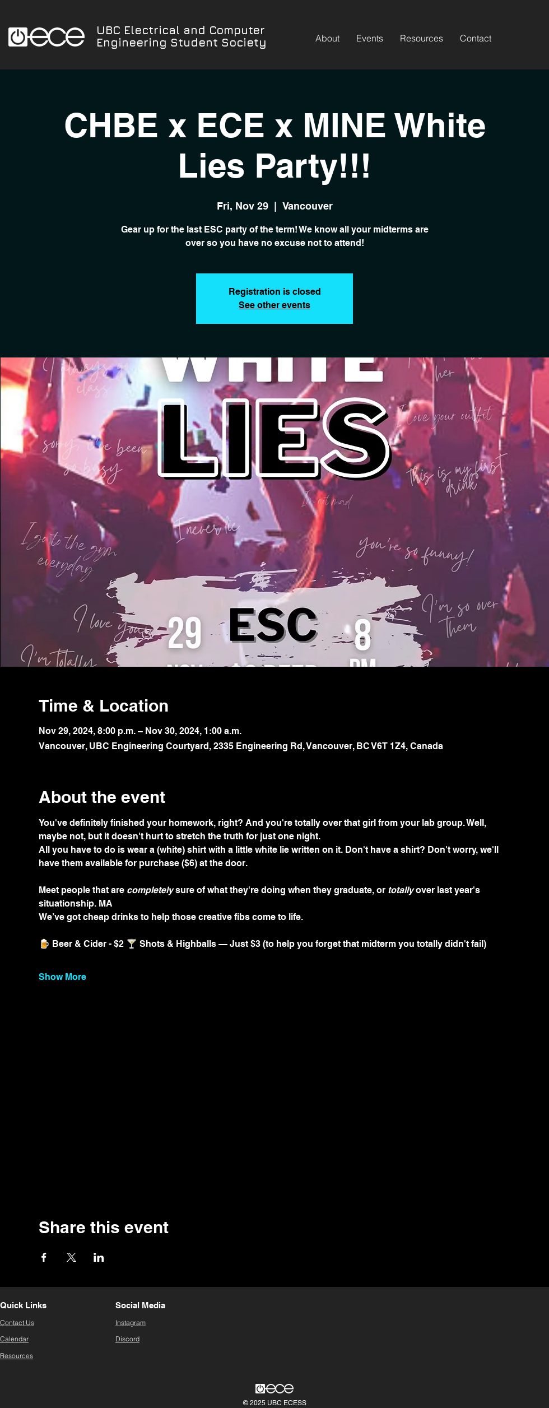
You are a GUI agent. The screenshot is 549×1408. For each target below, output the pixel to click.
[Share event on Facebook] (44, 1257)
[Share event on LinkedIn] (99, 1257)
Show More (62, 977)
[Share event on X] (71, 1257)
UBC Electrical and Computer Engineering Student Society (181, 36)
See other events (274, 305)
